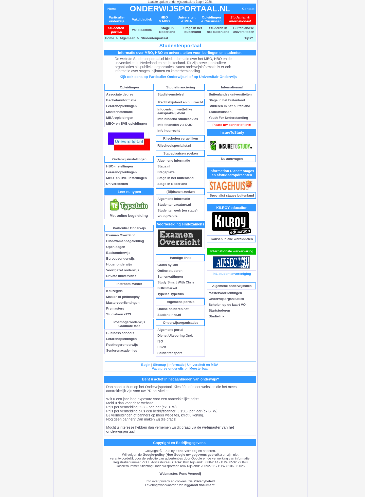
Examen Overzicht (120, 235)
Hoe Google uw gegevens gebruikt (194, 454)
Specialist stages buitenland (232, 195)
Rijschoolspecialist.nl (174, 145)
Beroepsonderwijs (120, 258)
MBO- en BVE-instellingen (126, 178)
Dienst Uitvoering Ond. (175, 335)
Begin (145, 365)
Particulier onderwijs (117, 19)
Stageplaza (166, 172)
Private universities (121, 276)
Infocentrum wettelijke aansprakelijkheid (174, 111)
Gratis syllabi (167, 265)
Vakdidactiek (142, 19)
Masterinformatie (119, 112)
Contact (248, 9)
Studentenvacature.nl (174, 204)
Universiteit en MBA (202, 365)
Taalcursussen (220, 112)
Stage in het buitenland (192, 30)
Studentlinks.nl (169, 315)
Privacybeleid (204, 481)
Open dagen (115, 247)
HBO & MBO (164, 19)
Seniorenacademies (121, 350)
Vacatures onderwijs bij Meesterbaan (181, 368)
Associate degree (120, 94)
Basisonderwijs (118, 253)
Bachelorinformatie (121, 100)
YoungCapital (167, 216)
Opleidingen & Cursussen (211, 19)
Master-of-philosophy (123, 297)
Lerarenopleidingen (121, 106)
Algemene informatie (173, 160)
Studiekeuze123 (118, 314)
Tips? (248, 38)
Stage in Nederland (167, 30)
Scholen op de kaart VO (227, 305)
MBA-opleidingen (119, 118)
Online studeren (169, 271)
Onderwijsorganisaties (226, 299)
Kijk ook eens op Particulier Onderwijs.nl (154, 77)
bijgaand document (199, 485)
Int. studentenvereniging (232, 274)
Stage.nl (163, 166)
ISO (160, 341)
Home (112, 9)
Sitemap (159, 365)
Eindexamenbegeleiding (125, 241)
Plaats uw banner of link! (231, 125)
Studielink (216, 316)
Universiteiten (117, 184)
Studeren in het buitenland (218, 30)
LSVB (161, 347)
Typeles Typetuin (170, 294)
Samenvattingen (170, 276)
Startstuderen (219, 310)
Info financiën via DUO (175, 125)
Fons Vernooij (186, 451)
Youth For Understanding (228, 118)
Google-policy (154, 454)
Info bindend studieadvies (177, 119)
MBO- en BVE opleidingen (126, 123)
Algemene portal (170, 330)
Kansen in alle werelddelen (232, 239)
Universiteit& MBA (187, 19)
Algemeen (127, 38)
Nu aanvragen (232, 159)
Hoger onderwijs (119, 264)
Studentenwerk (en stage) (177, 210)
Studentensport (169, 353)
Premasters (115, 308)
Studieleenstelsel (170, 94)
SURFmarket (167, 288)
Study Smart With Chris (175, 282)
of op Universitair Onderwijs (213, 77)
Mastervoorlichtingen (122, 302)
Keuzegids (114, 291)
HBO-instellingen (119, 166)
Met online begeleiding (129, 214)
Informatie (177, 365)
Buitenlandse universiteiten (243, 30)
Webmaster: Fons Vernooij (180, 473)
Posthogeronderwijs (122, 345)
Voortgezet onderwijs (122, 270)
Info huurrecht (168, 130)
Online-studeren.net (173, 309)
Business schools (120, 333)
